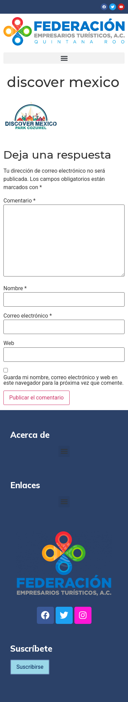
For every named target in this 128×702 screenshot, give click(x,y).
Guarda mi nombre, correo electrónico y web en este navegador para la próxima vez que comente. (63, 380)
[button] (64, 58)
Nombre (15, 288)
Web (8, 343)
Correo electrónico (27, 316)
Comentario (19, 201)
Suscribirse (29, 667)
